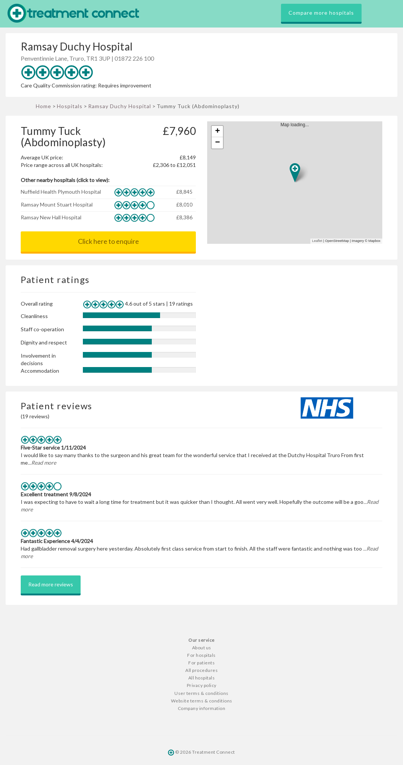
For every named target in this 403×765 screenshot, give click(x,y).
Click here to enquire (108, 241)
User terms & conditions (201, 693)
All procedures (201, 670)
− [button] (217, 142)
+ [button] (217, 131)
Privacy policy (202, 685)
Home (43, 106)
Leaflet (317, 241)
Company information (202, 708)
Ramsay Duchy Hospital (119, 106)
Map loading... (297, 182)
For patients (201, 663)
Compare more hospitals (321, 12)
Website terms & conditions (201, 701)
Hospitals (69, 106)
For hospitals (201, 655)
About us (201, 647)
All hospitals (201, 678)
